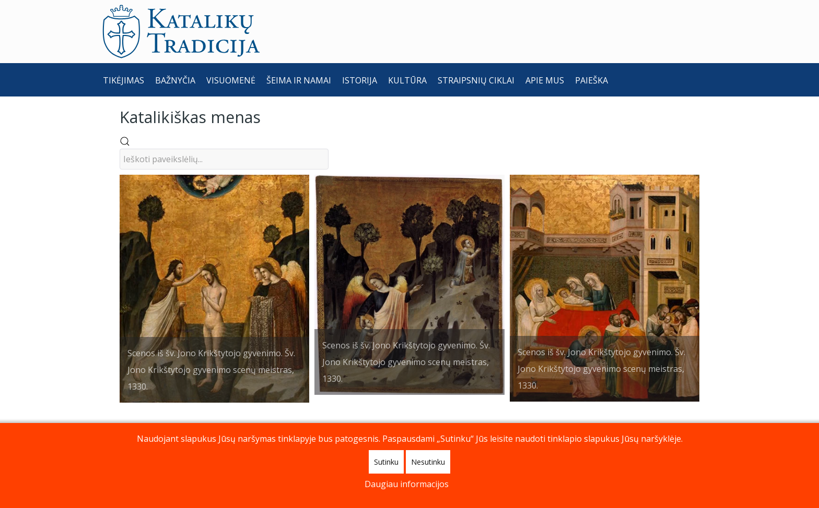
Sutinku (386, 462)
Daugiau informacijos (407, 484)
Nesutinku (428, 462)
